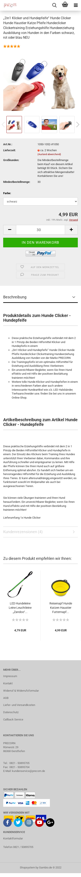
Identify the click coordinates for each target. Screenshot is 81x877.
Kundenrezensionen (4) (23, 531)
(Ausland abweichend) (49, 154)
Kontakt (8, 683)
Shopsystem (27, 867)
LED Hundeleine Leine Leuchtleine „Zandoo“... (20, 608)
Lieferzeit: (9, 150)
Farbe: (7, 193)
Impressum (10, 676)
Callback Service (13, 719)
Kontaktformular (13, 838)
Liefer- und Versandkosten (19, 705)
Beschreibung (14, 297)
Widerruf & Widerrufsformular (21, 690)
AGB (6, 698)
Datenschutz (11, 712)
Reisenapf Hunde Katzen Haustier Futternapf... (60, 608)
